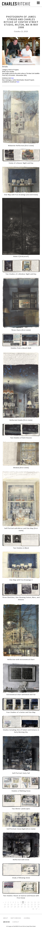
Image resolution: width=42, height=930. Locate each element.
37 (36, 909)
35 (38, 907)
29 (18, 907)
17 (15, 904)
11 (32, 902)
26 (8, 907)
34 (35, 907)
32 (28, 907)
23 (35, 904)
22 (32, 904)
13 (38, 902)
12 (35, 902)
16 (11, 904)
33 (32, 907)
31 (25, 907)
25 (5, 907)
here (12, 78)
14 (5, 904)
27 (11, 907)
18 (18, 904)
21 (28, 904)
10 (28, 902)
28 (15, 907)
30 (22, 907)
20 (25, 904)
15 (8, 904)
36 (33, 909)
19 (22, 904)
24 (38, 904)
